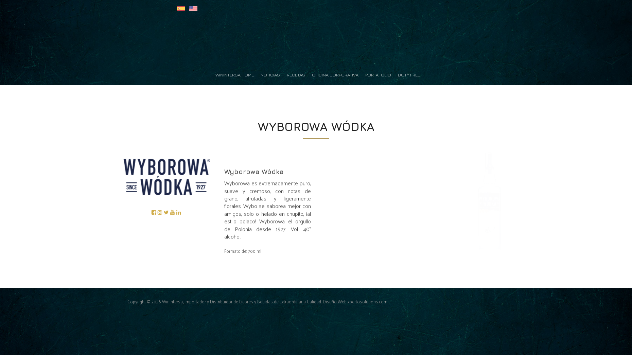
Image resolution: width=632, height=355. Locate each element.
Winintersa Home (234, 74)
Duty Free (409, 74)
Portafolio (378, 74)
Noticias (270, 74)
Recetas (296, 74)
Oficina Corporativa (335, 74)
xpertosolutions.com (367, 301)
